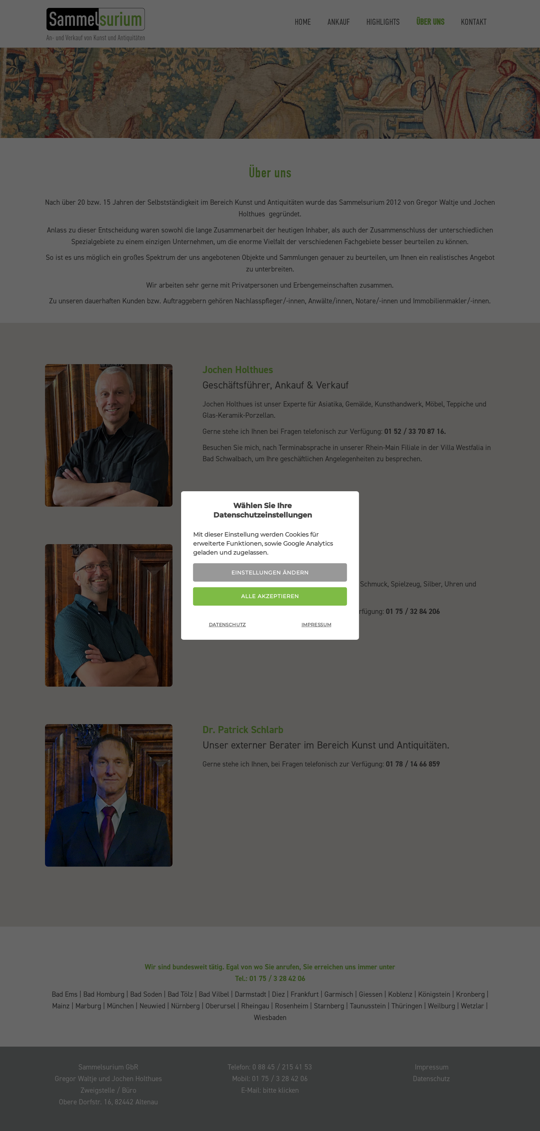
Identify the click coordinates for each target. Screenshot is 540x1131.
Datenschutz (227, 624)
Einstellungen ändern (270, 572)
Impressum (316, 624)
